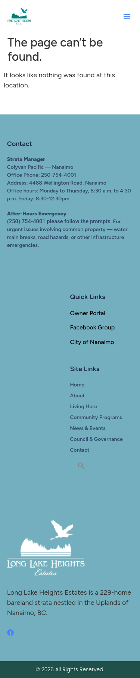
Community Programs (96, 417)
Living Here (83, 406)
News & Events (88, 428)
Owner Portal (88, 313)
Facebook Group (92, 327)
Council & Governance (96, 439)
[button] (127, 16)
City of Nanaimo (92, 342)
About (77, 395)
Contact (80, 450)
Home (77, 385)
